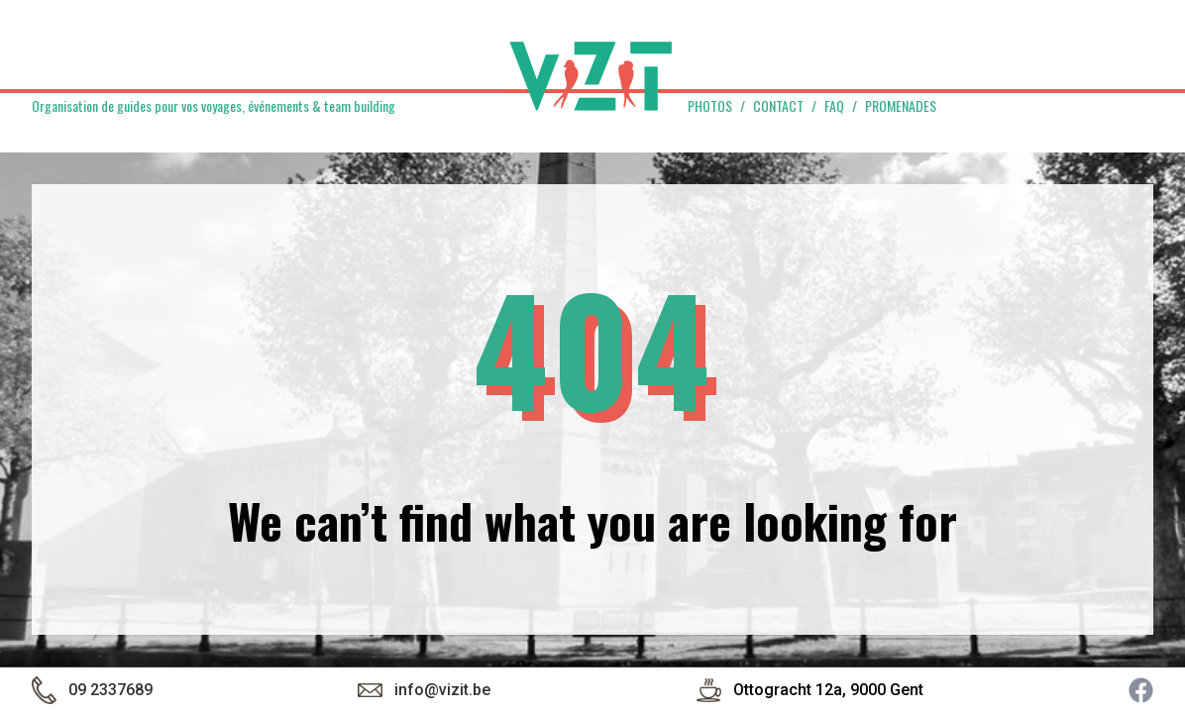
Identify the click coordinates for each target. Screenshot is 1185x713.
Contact (778, 106)
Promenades (900, 106)
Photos (710, 106)
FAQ (834, 106)
